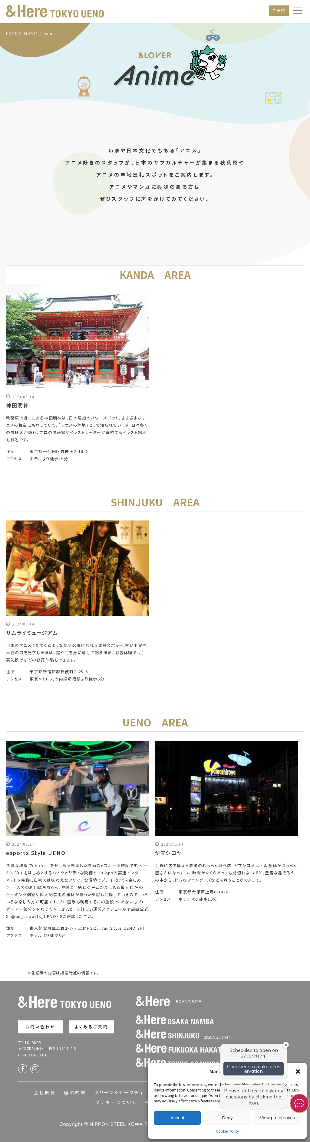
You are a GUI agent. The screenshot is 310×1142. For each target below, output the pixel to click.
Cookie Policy (227, 1131)
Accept (177, 1117)
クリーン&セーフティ (119, 1092)
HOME (11, 33)
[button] (298, 1072)
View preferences (277, 1117)
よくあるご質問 (91, 1026)
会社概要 (45, 1092)
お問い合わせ (40, 1026)
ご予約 (278, 10)
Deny (227, 1117)
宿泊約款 (75, 1092)
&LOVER (31, 33)
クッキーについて (116, 1102)
